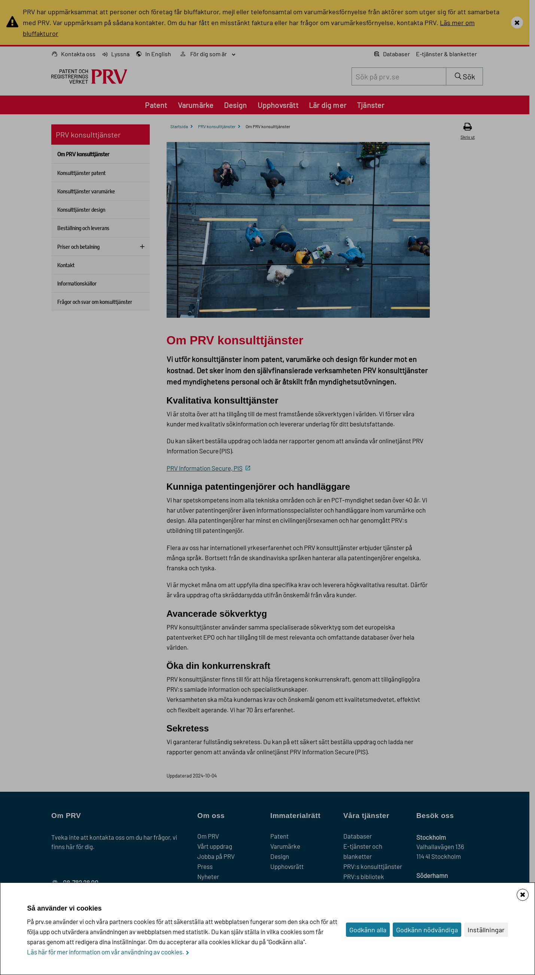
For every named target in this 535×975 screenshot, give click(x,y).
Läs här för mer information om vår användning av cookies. (105, 952)
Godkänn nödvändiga (427, 930)
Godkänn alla (367, 930)
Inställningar (486, 930)
